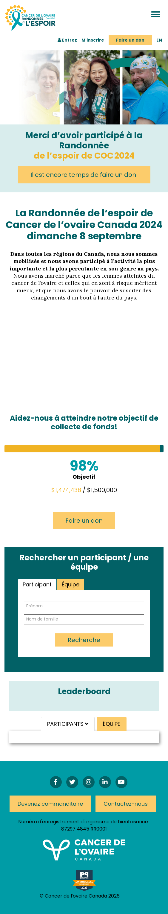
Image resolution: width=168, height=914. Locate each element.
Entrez (67, 40)
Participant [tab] (37, 584)
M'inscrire (92, 40)
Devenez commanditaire (50, 803)
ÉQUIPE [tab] (111, 724)
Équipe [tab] (70, 584)
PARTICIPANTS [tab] (67, 724)
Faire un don (130, 40)
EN (159, 40)
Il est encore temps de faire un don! (84, 175)
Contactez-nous (126, 803)
